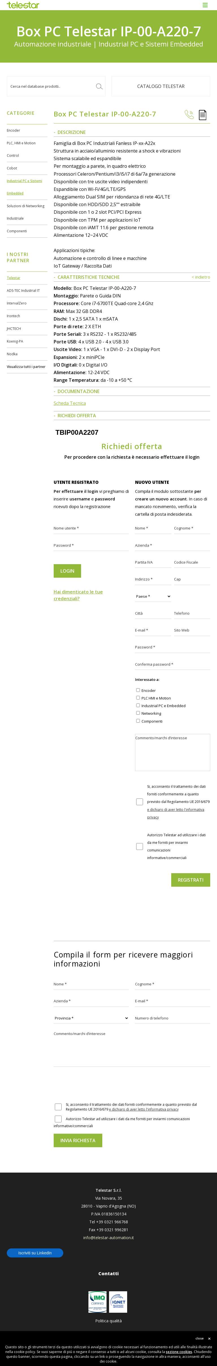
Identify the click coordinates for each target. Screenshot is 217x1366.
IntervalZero (17, 303)
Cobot (12, 168)
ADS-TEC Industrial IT (23, 290)
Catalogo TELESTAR (161, 86)
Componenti (17, 231)
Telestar (13, 277)
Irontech (13, 316)
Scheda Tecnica (70, 403)
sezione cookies (179, 1351)
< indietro (201, 277)
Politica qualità (108, 1320)
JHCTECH (14, 328)
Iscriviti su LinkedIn (35, 1253)
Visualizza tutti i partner (26, 366)
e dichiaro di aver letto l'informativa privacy (144, 1109)
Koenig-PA (15, 341)
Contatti (108, 1273)
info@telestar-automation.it (108, 1237)
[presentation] (173, 904)
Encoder (13, 130)
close (200, 1338)
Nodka (12, 354)
